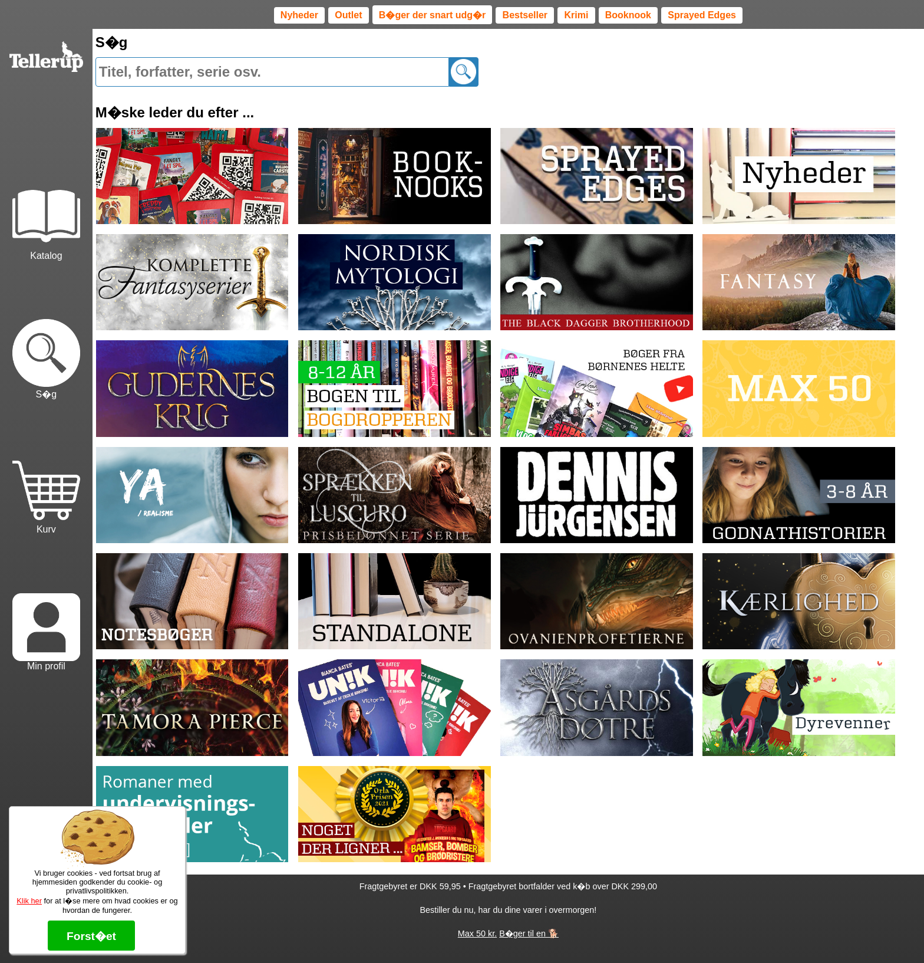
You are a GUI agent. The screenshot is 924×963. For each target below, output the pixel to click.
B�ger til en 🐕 (529, 933)
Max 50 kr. (477, 933)
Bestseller (525, 15)
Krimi (576, 15)
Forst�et (91, 936)
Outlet (348, 15)
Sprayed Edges (702, 15)
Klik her (29, 900)
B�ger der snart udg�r (432, 15)
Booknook (628, 15)
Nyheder (299, 15)
